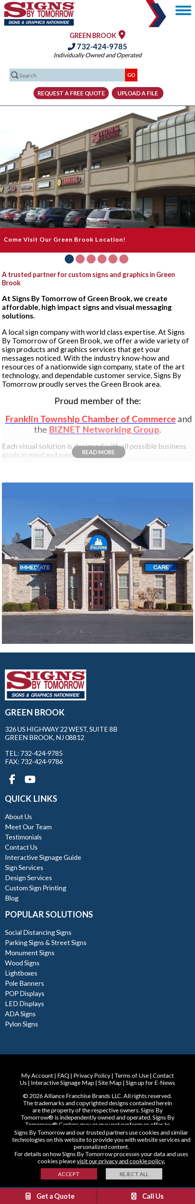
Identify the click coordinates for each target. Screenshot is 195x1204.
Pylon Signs (21, 1024)
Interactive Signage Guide (43, 857)
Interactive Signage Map (62, 1082)
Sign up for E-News (150, 1082)
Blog (11, 898)
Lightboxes (21, 973)
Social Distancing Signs (38, 932)
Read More (98, 452)
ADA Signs (20, 1013)
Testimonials (23, 837)
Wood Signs (22, 963)
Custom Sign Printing (35, 888)
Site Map (110, 1082)
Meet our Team (28, 827)
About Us (18, 816)
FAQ (63, 1075)
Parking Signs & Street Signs (46, 942)
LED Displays (24, 1003)
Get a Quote (49, 1196)
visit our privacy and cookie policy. (121, 1160)
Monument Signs (30, 952)
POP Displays (24, 993)
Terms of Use (131, 1075)
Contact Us (21, 847)
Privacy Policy (91, 1075)
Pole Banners (24, 983)
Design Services (28, 877)
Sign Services (24, 867)
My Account (37, 1075)
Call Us (147, 1196)
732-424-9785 (97, 46)
